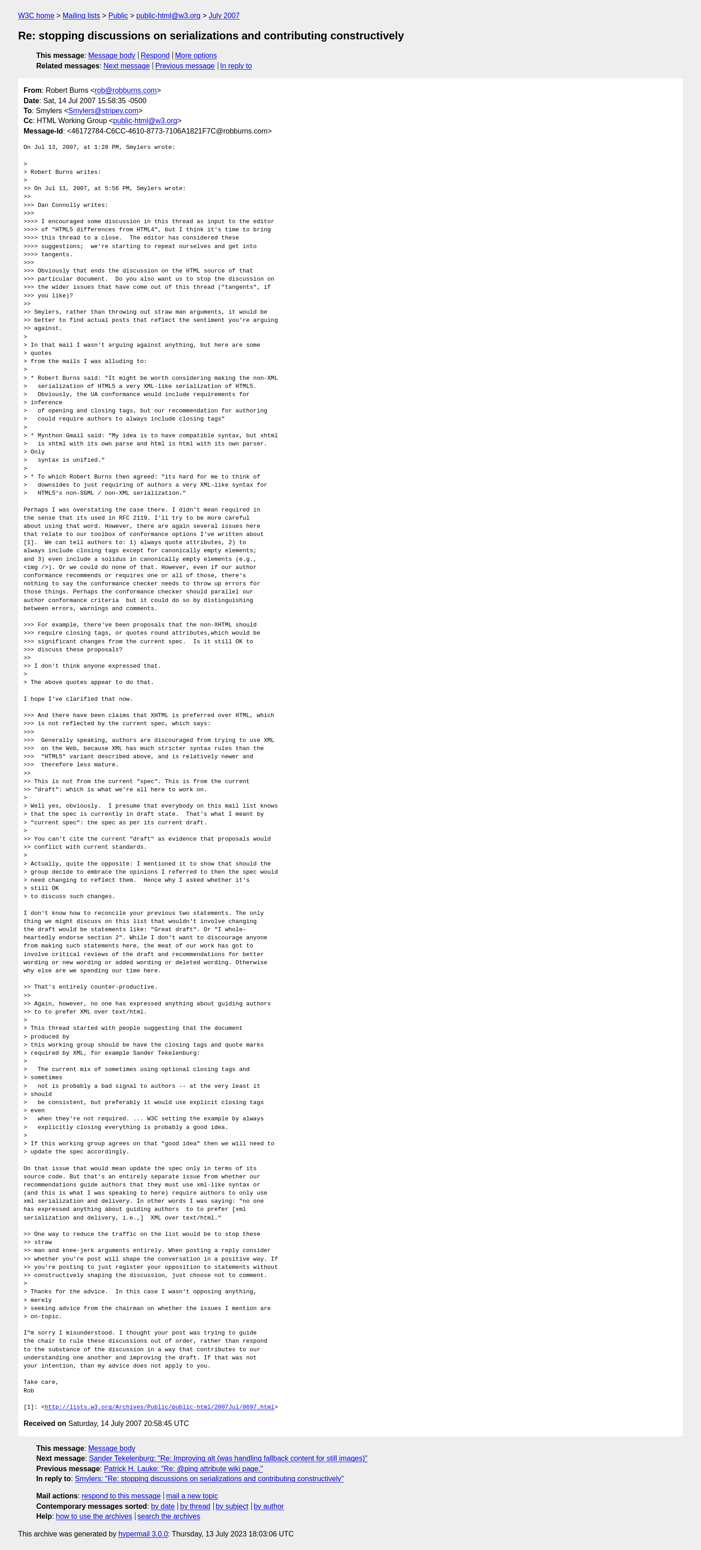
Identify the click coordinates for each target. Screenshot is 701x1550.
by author (269, 1506)
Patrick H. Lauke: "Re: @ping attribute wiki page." (183, 1469)
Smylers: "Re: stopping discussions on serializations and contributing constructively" (209, 1479)
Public (118, 15)
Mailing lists (81, 15)
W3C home (36, 15)
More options (196, 55)
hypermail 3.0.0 (143, 1534)
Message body (111, 55)
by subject (232, 1506)
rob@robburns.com (126, 90)
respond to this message (121, 1496)
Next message (127, 66)
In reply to (236, 66)
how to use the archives (94, 1516)
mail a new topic (192, 1496)
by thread (195, 1506)
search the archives (169, 1516)
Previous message (185, 66)
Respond (155, 55)
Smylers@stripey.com (103, 111)
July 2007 (224, 15)
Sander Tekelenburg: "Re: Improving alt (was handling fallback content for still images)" (228, 1458)
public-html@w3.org (168, 15)
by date (162, 1506)
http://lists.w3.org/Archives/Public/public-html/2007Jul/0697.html (159, 1407)
